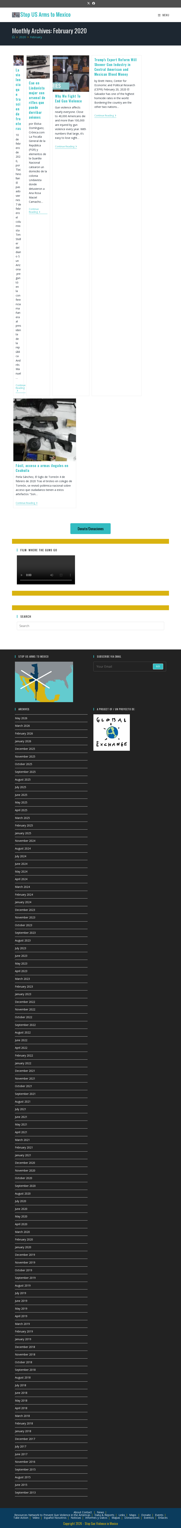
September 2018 (25, 1370)
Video (36, 1517)
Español (49, 1517)
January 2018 (23, 1431)
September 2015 (25, 1469)
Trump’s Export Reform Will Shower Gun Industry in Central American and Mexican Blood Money (115, 67)
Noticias (76, 1517)
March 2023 (22, 979)
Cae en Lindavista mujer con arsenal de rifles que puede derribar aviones (37, 99)
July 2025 (20, 787)
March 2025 (22, 818)
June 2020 (21, 1209)
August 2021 (23, 1101)
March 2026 (22, 725)
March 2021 (22, 1140)
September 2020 (25, 1186)
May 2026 (21, 718)
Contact (87, 1512)
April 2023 (21, 971)
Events (159, 1515)
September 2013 (25, 1492)
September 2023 (25, 932)
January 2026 (23, 741)
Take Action (20, 1517)
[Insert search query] (90, 626)
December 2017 (25, 1439)
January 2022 (23, 1063)
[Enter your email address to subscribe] (129, 666)
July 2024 (20, 856)
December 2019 (25, 1255)
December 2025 (25, 749)
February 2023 (24, 986)
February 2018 (24, 1423)
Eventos (149, 1517)
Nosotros (60, 1517)
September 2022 (25, 1025)
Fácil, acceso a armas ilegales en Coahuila (42, 468)
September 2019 (25, 1278)
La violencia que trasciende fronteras (18, 99)
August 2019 (23, 1285)
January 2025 (23, 833)
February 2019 (24, 1331)
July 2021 (20, 1109)
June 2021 (21, 1117)
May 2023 (21, 963)
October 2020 (23, 1178)
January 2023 (23, 994)
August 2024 (23, 848)
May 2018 (21, 1400)
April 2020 (21, 1224)
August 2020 (23, 1193)
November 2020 (25, 1170)
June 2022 (21, 1040)
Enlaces (163, 1517)
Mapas (116, 1517)
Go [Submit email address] (158, 666)
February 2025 (24, 825)
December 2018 (25, 1347)
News (100, 1512)
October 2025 (23, 764)
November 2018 (25, 1354)
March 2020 (22, 1232)
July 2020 (20, 1201)
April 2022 (21, 1048)
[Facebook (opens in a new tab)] (93, 3)
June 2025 (21, 795)
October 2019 (23, 1270)
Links (122, 1515)
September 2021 (25, 1094)
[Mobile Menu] (163, 15)
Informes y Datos (96, 1517)
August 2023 (23, 940)
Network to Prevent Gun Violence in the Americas (59, 1515)
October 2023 (23, 925)
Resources (21, 1515)
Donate (146, 1515)
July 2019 (20, 1293)
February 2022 (24, 1055)
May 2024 (21, 871)
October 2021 (23, 1086)
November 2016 (25, 1462)
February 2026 (24, 733)
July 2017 (20, 1446)
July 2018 (20, 1385)
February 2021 (24, 1147)
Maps (132, 1515)
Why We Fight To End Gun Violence (68, 98)
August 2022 (23, 1032)
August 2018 (23, 1377)
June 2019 (21, 1301)
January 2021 (23, 1155)
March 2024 (22, 887)
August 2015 (23, 1477)
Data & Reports (104, 1515)
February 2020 (24, 1239)
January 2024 (23, 902)
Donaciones (132, 1517)
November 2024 (25, 841)
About (77, 1512)
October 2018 (23, 1362)
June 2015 (21, 1485)
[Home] (13, 37)
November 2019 (25, 1262)
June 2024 (21, 864)
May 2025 (21, 802)
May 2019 (21, 1308)
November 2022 (25, 1009)
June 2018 (21, 1393)
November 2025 (25, 756)
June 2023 (21, 956)
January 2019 (23, 1339)
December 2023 (25, 910)
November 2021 (25, 1078)
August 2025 (23, 779)
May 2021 (21, 1124)
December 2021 (25, 1071)
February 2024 (24, 894)
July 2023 (20, 948)
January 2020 (23, 1247)
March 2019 (22, 1324)
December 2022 (25, 1002)
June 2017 (21, 1454)
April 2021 (21, 1132)
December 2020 (25, 1163)
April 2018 (21, 1408)
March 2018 (22, 1416)
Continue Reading (21, 388)
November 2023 (25, 917)
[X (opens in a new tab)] (88, 3)
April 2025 (21, 810)
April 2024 (21, 879)
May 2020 (21, 1216)
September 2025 (25, 772)
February (36, 37)
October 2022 (23, 1017)
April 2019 (21, 1316)
